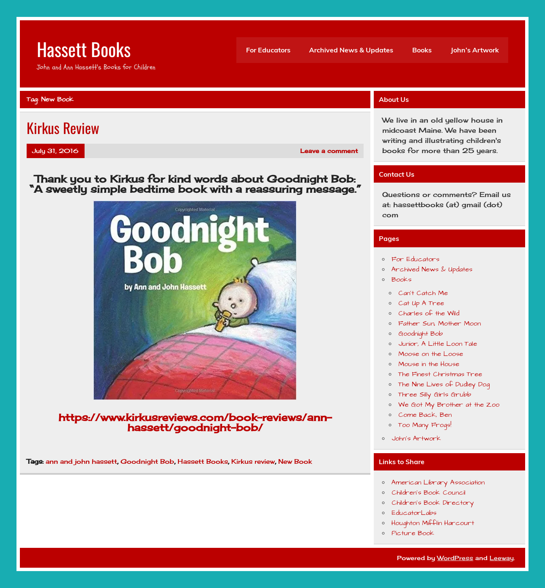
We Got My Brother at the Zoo (448, 404)
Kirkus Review (63, 127)
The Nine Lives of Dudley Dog (444, 384)
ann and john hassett (81, 461)
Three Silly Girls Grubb (434, 394)
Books (422, 50)
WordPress (455, 557)
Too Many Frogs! (424, 424)
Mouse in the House (428, 364)
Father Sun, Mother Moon (439, 323)
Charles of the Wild (428, 313)
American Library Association (438, 482)
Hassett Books (84, 48)
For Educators (268, 50)
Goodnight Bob (147, 461)
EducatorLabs (414, 512)
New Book (295, 461)
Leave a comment (329, 151)
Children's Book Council (429, 492)
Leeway (502, 557)
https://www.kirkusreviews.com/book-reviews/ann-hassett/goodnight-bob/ (195, 422)
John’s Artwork (475, 50)
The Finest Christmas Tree (440, 374)
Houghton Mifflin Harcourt (433, 523)
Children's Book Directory (433, 502)
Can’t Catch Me (423, 293)
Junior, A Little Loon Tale (437, 343)
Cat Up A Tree (421, 303)
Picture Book (413, 533)
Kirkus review (253, 461)
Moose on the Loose (430, 353)
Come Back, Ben (425, 414)
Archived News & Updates (351, 50)
